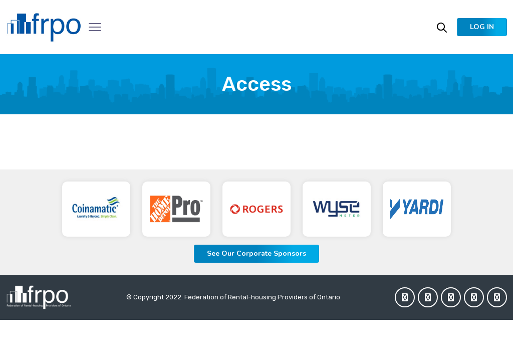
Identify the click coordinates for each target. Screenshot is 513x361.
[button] (482, 27)
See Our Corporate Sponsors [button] (256, 253)
